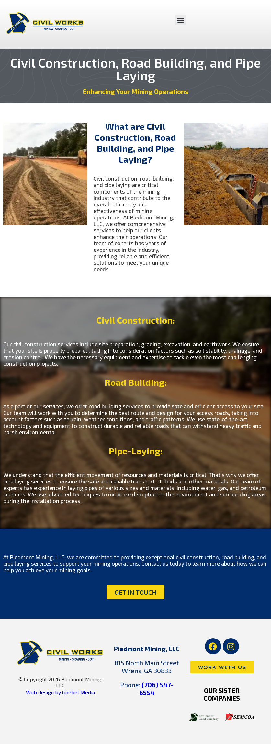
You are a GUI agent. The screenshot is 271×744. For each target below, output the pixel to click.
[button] (180, 20)
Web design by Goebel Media (60, 692)
